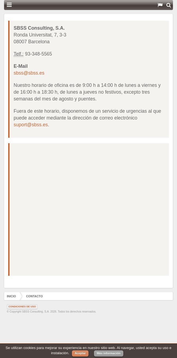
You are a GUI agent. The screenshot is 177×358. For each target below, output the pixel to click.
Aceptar (80, 353)
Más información (108, 353)
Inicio (11, 296)
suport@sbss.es (31, 124)
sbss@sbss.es (29, 73)
